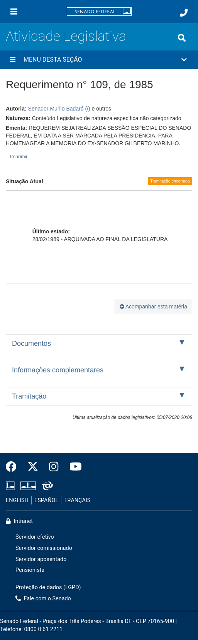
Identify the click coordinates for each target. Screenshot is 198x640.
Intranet (19, 521)
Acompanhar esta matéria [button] (153, 306)
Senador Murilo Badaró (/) (59, 109)
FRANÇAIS (77, 500)
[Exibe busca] (181, 37)
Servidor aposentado (40, 559)
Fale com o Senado (43, 598)
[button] (99, 59)
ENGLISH (17, 500)
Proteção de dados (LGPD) (48, 587)
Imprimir (18, 156)
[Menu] (14, 11)
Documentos (31, 343)
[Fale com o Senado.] (183, 12)
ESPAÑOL (46, 500)
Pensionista (29, 570)
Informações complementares (57, 370)
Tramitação (29, 396)
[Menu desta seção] (12, 59)
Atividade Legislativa (66, 36)
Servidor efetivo (34, 537)
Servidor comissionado (43, 548)
